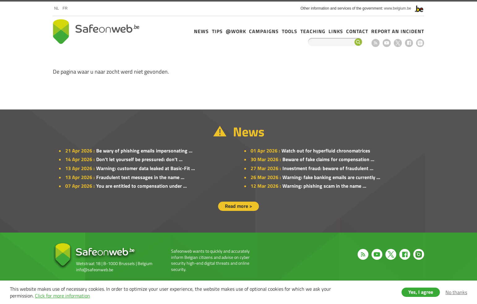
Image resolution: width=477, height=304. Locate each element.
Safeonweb (96, 31)
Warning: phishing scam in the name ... (324, 185)
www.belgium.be (397, 8)
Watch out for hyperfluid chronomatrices (325, 150)
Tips (217, 31)
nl (56, 8)
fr (64, 8)
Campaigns (264, 31)
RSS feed (376, 43)
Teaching (312, 31)
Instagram (420, 43)
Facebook (409, 43)
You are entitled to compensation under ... (141, 185)
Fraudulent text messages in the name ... (140, 177)
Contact (357, 31)
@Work (236, 31)
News (201, 31)
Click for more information (62, 295)
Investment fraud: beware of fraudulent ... (327, 168)
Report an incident (397, 31)
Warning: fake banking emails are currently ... (331, 177)
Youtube (387, 43)
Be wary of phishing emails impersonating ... (144, 150)
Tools (289, 31)
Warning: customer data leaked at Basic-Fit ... (145, 168)
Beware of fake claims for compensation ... (328, 159)
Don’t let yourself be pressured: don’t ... (139, 159)
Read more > (238, 206)
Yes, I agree (420, 292)
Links (336, 31)
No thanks (456, 292)
